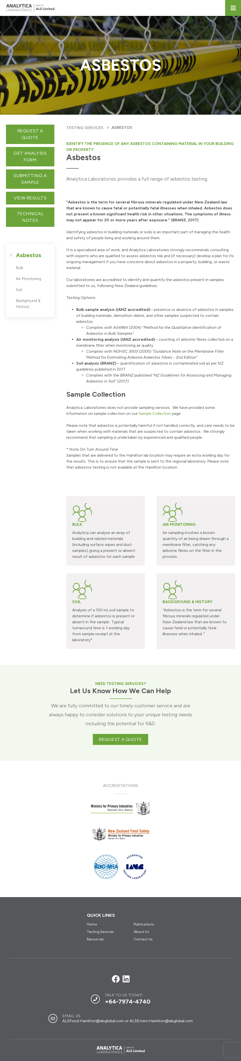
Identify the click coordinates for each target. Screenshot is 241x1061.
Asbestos (121, 127)
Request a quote (120, 739)
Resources (95, 939)
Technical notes (30, 217)
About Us (141, 932)
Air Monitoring (28, 278)
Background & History (28, 303)
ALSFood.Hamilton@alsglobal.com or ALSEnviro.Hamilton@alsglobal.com (127, 1020)
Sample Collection (155, 413)
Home (92, 924)
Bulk (19, 267)
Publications (144, 924)
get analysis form (30, 156)
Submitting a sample (30, 179)
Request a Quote (30, 134)
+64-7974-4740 (127, 1001)
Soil (19, 289)
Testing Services (84, 127)
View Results (30, 198)
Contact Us (143, 939)
